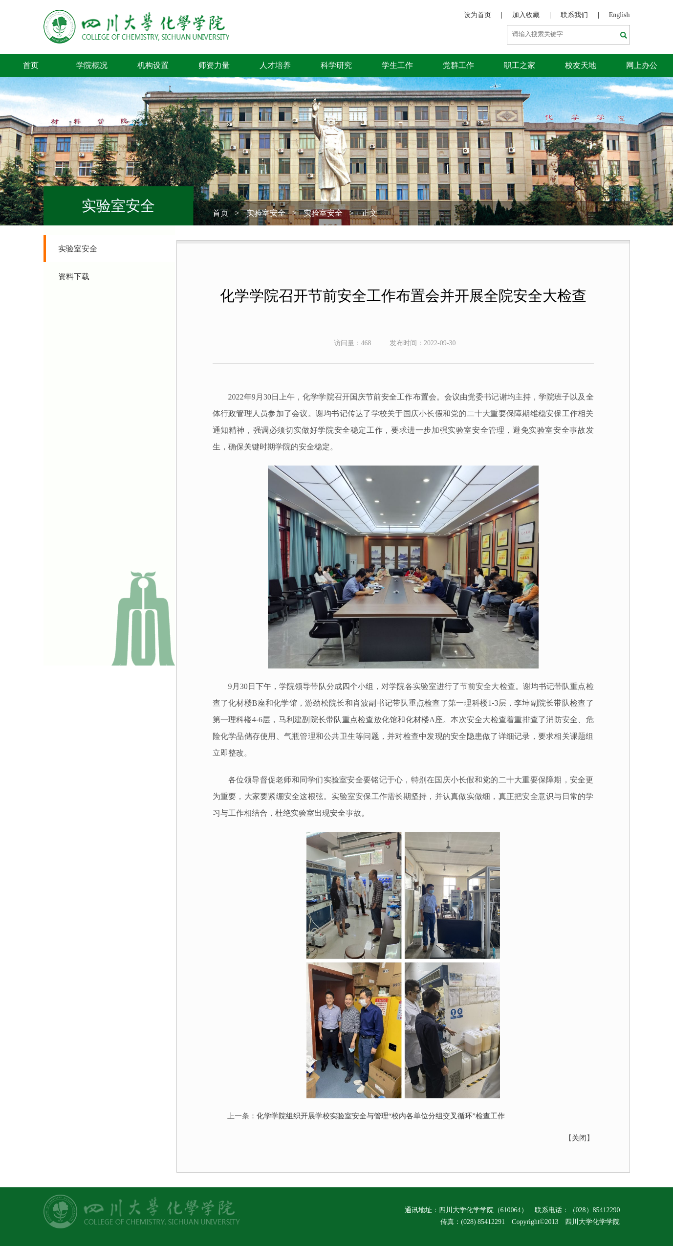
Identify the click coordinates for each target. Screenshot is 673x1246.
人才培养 (275, 65)
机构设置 (153, 65)
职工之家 (519, 65)
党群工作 (458, 65)
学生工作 (397, 65)
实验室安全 (265, 213)
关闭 (579, 1138)
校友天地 (580, 65)
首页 (31, 65)
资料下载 (73, 276)
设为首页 (477, 15)
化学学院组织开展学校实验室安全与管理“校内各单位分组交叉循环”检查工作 (381, 1116)
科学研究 (336, 65)
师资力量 (214, 65)
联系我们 (574, 15)
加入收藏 (526, 15)
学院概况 (92, 65)
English (619, 15)
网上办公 (641, 65)
